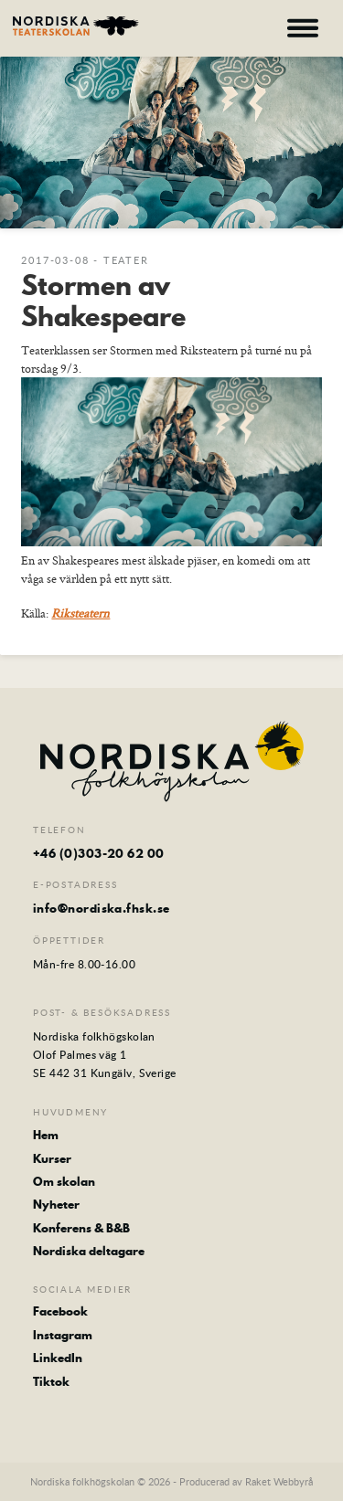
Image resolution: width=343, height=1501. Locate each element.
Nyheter (56, 1204)
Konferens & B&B (81, 1228)
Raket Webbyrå (279, 1481)
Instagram (62, 1334)
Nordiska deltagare (89, 1250)
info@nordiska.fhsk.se (101, 908)
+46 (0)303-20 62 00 (99, 853)
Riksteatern (80, 613)
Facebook (60, 1311)
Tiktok (51, 1381)
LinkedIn (57, 1357)
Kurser (52, 1158)
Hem (46, 1134)
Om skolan (64, 1181)
